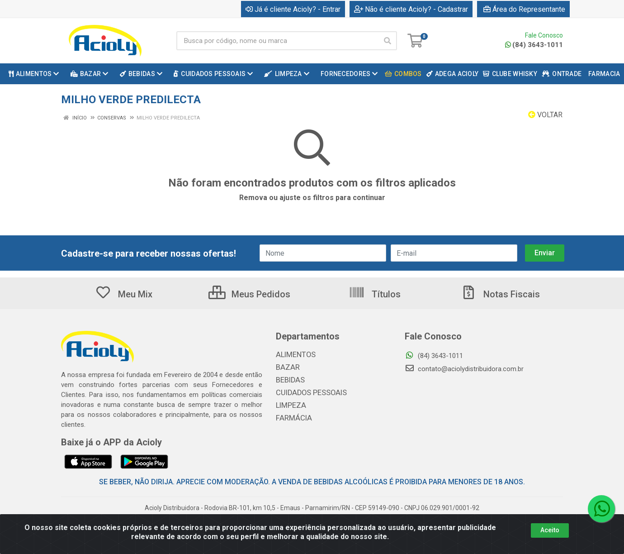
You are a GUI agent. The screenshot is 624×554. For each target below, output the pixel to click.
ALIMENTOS (294, 355)
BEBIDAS (289, 380)
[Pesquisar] (387, 40)
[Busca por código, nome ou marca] (277, 40)
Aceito (549, 530)
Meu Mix (123, 294)
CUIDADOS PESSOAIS (308, 393)
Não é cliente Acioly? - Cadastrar (411, 9)
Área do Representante (524, 9)
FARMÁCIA (292, 418)
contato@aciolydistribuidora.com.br (464, 369)
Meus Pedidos (249, 294)
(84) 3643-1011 (534, 45)
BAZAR (287, 367)
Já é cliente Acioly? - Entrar (293, 9)
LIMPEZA (289, 405)
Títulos (375, 294)
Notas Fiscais (500, 294)
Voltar (545, 114)
